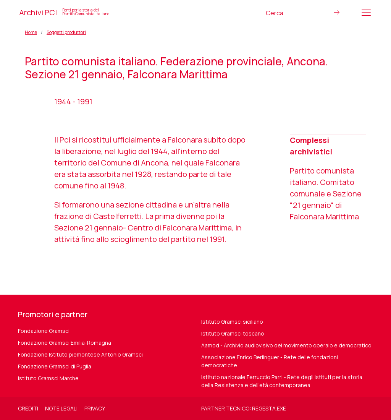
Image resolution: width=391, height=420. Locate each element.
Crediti (28, 408)
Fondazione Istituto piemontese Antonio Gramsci (80, 354)
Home (31, 32)
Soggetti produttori (66, 32)
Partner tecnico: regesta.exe (243, 408)
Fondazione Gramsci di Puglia (54, 366)
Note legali (61, 408)
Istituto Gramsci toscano (232, 333)
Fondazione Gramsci (43, 330)
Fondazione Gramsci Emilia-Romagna (64, 342)
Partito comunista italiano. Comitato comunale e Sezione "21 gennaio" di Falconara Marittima (326, 193)
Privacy (94, 408)
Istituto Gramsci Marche (48, 378)
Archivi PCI (64, 12)
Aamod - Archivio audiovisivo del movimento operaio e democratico (286, 345)
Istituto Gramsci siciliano (232, 321)
